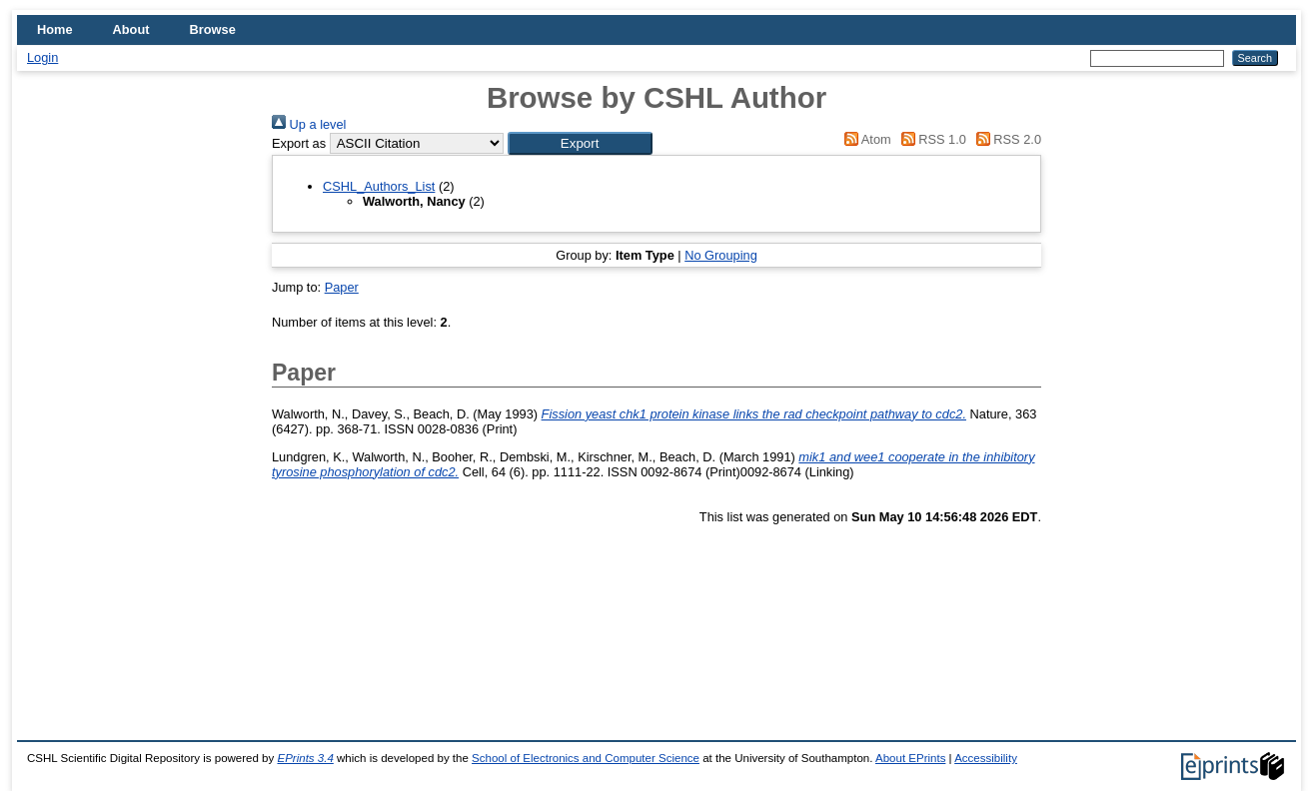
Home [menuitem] (55, 29)
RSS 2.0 (1005, 139)
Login (42, 57)
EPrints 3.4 (305, 758)
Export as (299, 143)
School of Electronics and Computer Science (585, 758)
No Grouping (720, 255)
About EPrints (910, 758)
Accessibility (985, 758)
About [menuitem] (131, 29)
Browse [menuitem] (213, 29)
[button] (580, 143)
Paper (342, 287)
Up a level (309, 124)
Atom (864, 139)
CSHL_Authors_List (379, 186)
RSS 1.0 (930, 139)
